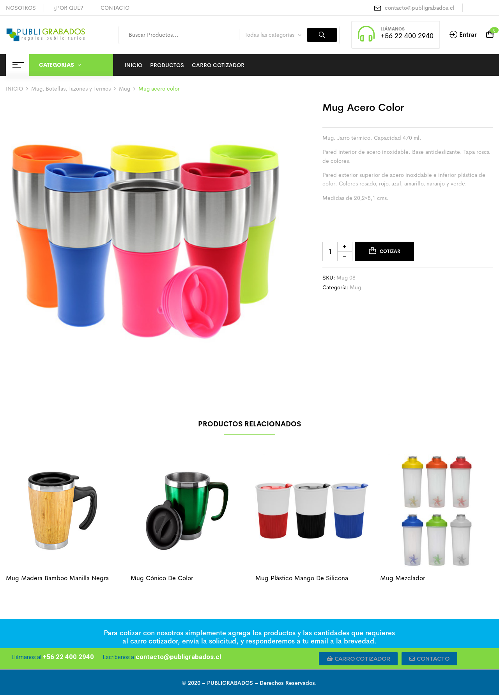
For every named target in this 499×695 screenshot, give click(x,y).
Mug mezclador (402, 578)
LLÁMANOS (392, 29)
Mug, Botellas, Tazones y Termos (71, 88)
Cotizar (390, 251)
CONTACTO (115, 7)
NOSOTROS (21, 7)
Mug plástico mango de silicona (301, 578)
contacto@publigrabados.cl (420, 7)
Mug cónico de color (162, 578)
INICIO (14, 88)
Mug (124, 88)
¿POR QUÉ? (68, 7)
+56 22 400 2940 (407, 36)
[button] (358, 658)
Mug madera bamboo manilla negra (57, 578)
